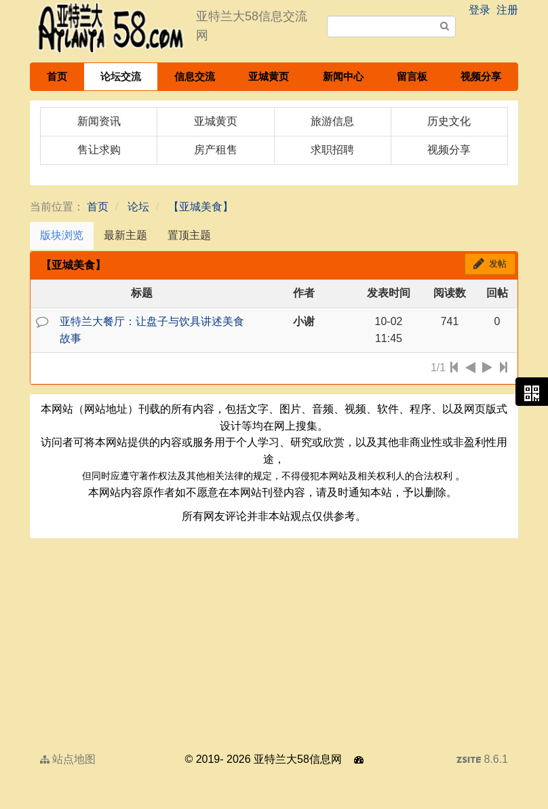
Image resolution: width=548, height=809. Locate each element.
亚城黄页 (268, 76)
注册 (507, 10)
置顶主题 (189, 235)
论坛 (138, 206)
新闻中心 (343, 76)
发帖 (490, 264)
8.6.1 (482, 760)
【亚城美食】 (200, 206)
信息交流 (194, 76)
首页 (57, 76)
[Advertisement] (274, 643)
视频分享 (481, 76)
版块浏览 (61, 235)
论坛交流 (120, 76)
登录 (479, 10)
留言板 (412, 76)
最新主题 (125, 235)
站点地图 (68, 759)
